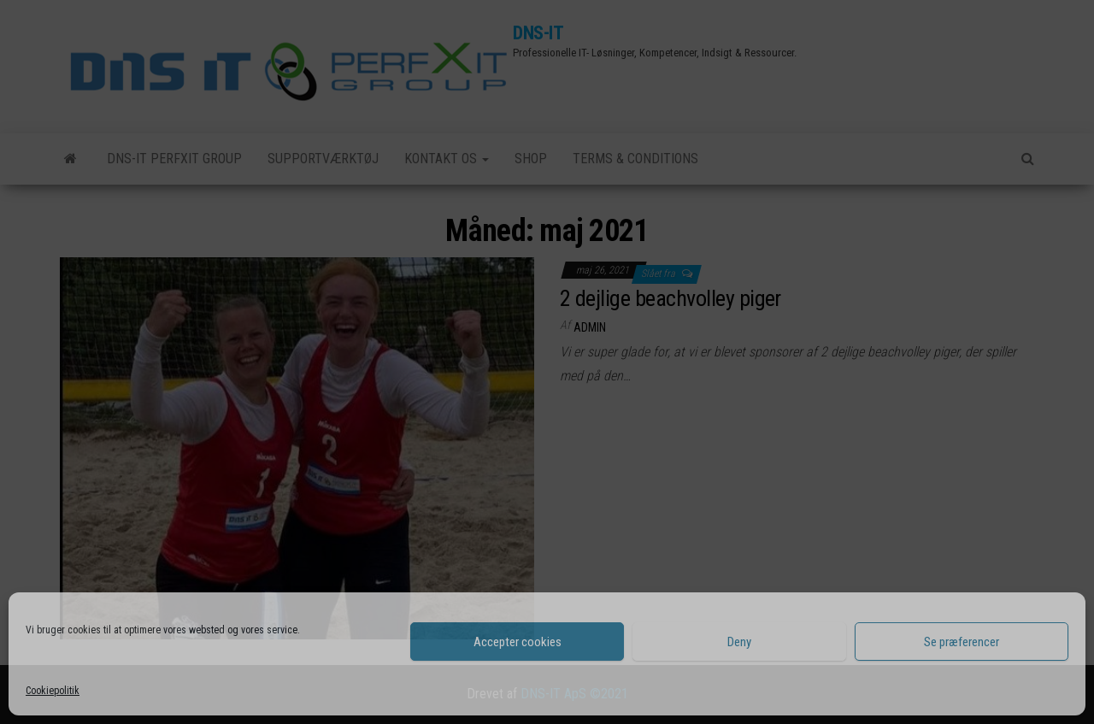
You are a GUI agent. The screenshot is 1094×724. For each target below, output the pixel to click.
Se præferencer (961, 642)
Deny (739, 642)
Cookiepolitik (52, 691)
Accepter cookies (517, 642)
